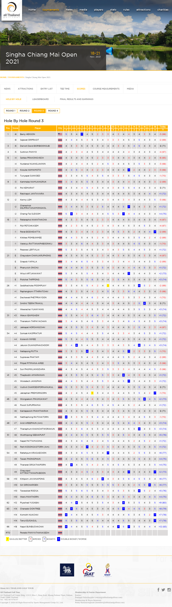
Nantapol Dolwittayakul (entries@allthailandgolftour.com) (98, 597)
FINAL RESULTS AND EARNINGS (76, 99)
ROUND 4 (53, 111)
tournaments (51, 9)
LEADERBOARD (40, 99)
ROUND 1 (10, 111)
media (83, 9)
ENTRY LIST (47, 89)
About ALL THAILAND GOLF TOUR (17, 588)
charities (162, 9)
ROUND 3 (39, 111)
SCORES (81, 89)
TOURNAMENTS (16, 77)
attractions (143, 9)
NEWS (7, 89)
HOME (3, 77)
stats (113, 9)
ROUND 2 (24, 111)
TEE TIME (64, 89)
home (32, 9)
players (98, 9)
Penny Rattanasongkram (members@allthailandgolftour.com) (100, 602)
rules (126, 9)
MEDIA (130, 89)
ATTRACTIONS (25, 89)
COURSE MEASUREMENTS (106, 89)
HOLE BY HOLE (13, 99)
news (69, 9)
